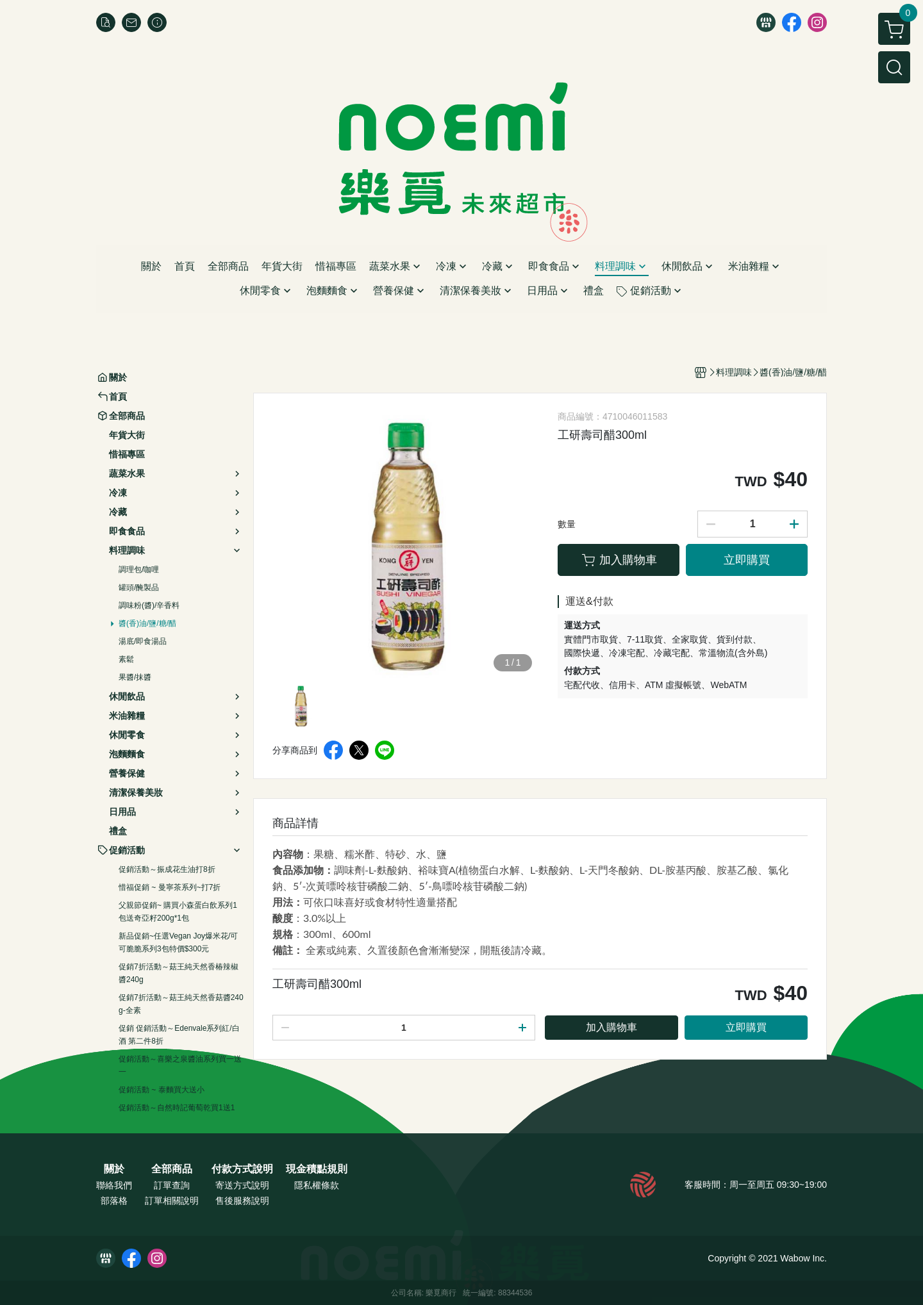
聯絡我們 (114, 1185)
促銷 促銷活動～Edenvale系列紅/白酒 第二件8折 (179, 1035)
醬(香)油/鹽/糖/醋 (147, 623)
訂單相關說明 (172, 1200)
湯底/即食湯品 (143, 641)
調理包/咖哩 (139, 569)
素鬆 (126, 659)
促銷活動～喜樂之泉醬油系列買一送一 (180, 1065)
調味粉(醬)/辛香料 (149, 605)
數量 (567, 524)
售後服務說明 (242, 1200)
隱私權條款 (316, 1185)
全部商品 (171, 1169)
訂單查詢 (172, 1185)
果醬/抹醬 (135, 677)
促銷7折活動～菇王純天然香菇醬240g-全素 (181, 1004)
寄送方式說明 (242, 1185)
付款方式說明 (242, 1169)
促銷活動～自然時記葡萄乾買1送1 (177, 1107)
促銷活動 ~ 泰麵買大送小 (161, 1089)
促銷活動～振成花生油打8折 (167, 869)
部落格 (114, 1200)
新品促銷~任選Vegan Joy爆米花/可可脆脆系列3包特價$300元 (178, 942)
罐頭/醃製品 (139, 587)
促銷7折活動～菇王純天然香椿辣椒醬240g (178, 973)
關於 (114, 1169)
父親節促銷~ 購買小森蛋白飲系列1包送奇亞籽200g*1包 (178, 912)
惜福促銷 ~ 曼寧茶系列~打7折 (169, 887)
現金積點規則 (316, 1169)
